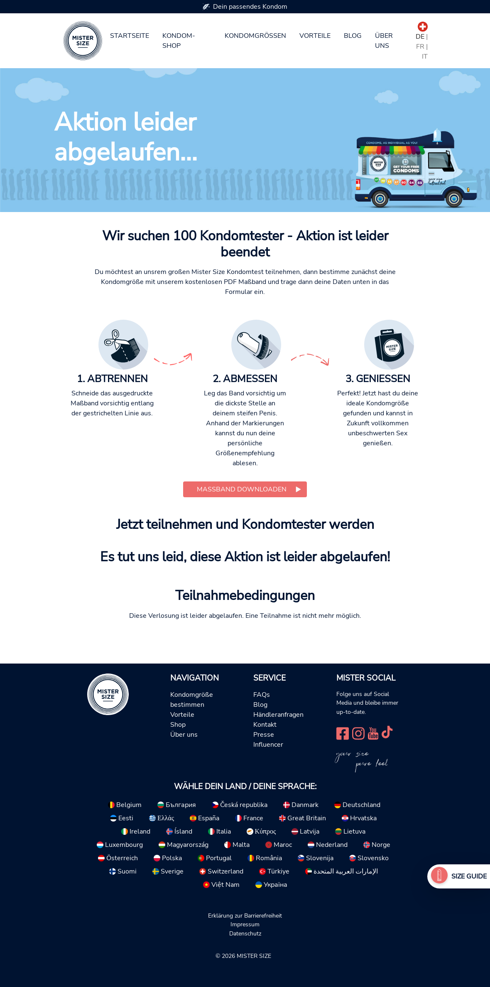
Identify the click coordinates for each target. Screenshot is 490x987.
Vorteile (315, 35)
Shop (178, 724)
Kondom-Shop (178, 40)
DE (420, 36)
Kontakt (265, 724)
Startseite (129, 35)
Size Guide (469, 876)
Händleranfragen (278, 714)
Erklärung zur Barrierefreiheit (245, 915)
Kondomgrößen (255, 35)
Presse (263, 734)
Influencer (268, 744)
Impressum (245, 924)
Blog (353, 35)
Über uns (384, 40)
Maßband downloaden (242, 489)
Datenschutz (245, 933)
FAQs (261, 694)
